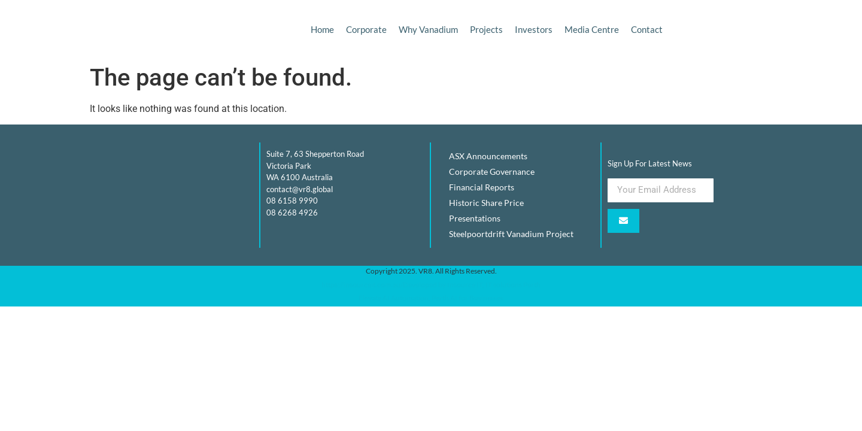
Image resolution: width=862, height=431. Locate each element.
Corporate (366, 29)
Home (322, 29)
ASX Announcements (488, 156)
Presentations (474, 218)
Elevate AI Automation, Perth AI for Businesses (431, 297)
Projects (486, 29)
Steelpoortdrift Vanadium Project (511, 234)
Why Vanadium (428, 29)
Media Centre (591, 29)
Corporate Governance (492, 171)
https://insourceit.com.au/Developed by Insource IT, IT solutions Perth (431, 284)
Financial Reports (481, 187)
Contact (647, 29)
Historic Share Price (486, 203)
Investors (534, 29)
